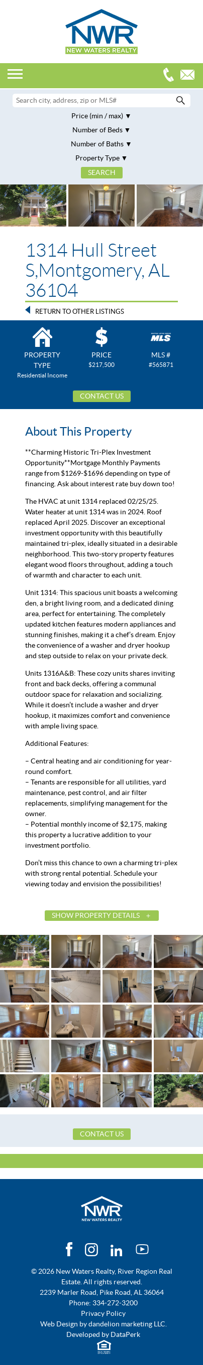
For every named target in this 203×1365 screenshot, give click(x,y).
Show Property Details (96, 915)
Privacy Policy (103, 1313)
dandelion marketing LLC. (127, 1324)
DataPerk (125, 1334)
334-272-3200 (170, 76)
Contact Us (102, 396)
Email (189, 76)
